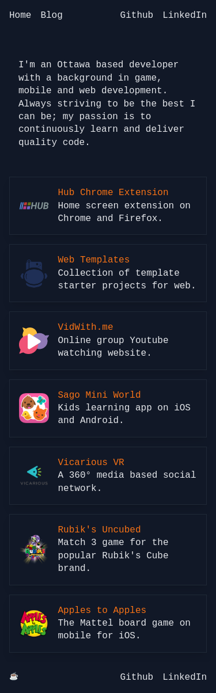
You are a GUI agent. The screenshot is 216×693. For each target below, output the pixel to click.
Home (20, 15)
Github (137, 15)
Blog (51, 15)
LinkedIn (184, 15)
